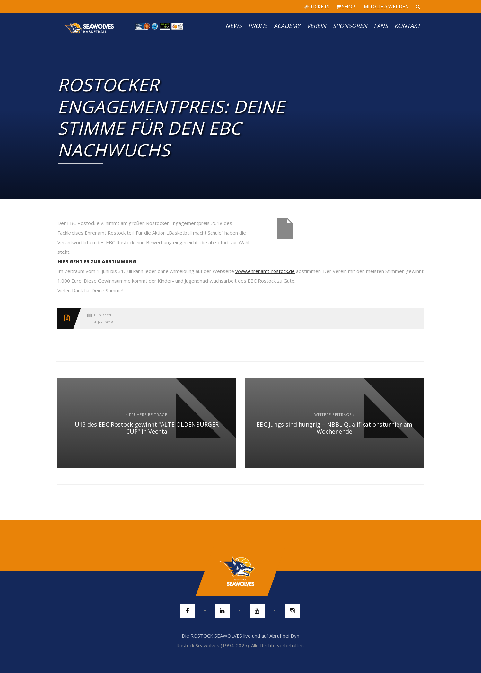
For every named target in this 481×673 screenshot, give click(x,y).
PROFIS (257, 26)
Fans (381, 26)
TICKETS (316, 6)
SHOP (346, 6)
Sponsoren (350, 26)
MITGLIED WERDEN (386, 6)
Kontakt (407, 26)
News (233, 26)
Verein (316, 26)
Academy (287, 26)
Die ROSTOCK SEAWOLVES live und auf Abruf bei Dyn (240, 636)
